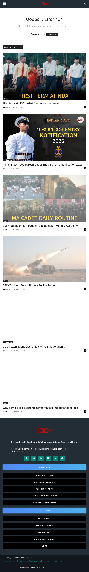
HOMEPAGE (52, 34)
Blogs (5, 99)
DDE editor (7, 107)
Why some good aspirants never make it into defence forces (40, 407)
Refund (30, 561)
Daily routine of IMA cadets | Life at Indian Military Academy (40, 225)
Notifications (8, 160)
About (5, 561)
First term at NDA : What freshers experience (31, 103)
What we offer (13, 561)
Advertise (59, 561)
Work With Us (39, 561)
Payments (50, 561)
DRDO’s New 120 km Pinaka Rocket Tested (29, 285)
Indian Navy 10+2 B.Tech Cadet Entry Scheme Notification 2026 (43, 164)
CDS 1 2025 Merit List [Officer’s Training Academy (34, 346)
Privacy (23, 561)
